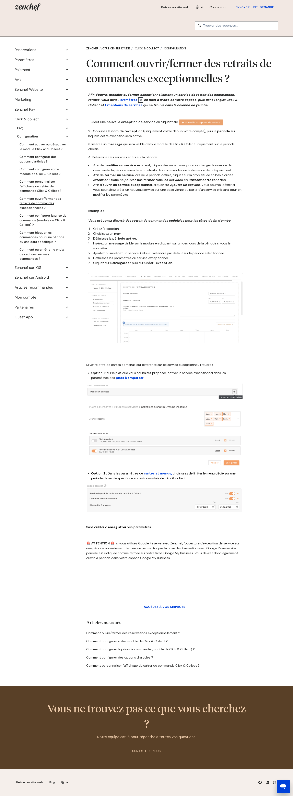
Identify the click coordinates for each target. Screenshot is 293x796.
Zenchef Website (29, 89)
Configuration (175, 48)
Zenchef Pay (25, 109)
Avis (18, 79)
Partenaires (24, 307)
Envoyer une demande (254, 7)
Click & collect (147, 48)
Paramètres (127, 99)
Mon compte (25, 297)
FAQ (20, 128)
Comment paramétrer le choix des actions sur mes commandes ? (42, 254)
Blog (52, 782)
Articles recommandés (34, 287)
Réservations (25, 49)
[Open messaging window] (283, 786)
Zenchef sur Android (32, 277)
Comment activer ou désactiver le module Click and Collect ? (43, 146)
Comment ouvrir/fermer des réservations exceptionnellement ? (133, 633)
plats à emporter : (130, 378)
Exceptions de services (123, 105)
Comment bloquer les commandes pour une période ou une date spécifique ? (42, 237)
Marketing (23, 99)
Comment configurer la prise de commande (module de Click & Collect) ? (140, 649)
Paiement (22, 69)
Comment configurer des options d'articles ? (119, 657)
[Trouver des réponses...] (236, 25)
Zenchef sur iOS (28, 267)
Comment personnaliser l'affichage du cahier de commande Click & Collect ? (143, 665)
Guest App (24, 317)
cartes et (151, 473)
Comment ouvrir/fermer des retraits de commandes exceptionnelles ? (40, 203)
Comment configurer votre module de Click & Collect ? (127, 641)
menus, (165, 473)
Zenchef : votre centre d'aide (108, 48)
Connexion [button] (217, 7)
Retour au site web (175, 7)
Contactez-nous (146, 751)
